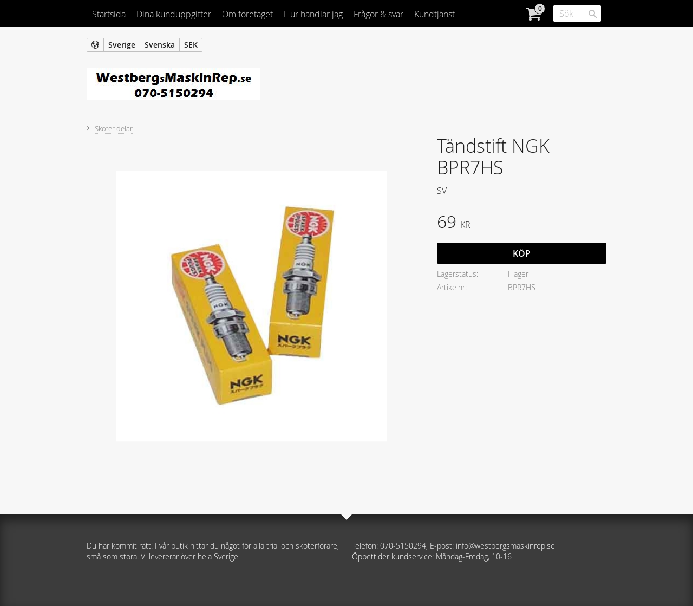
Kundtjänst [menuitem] (434, 14)
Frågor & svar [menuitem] (378, 14)
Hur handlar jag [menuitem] (313, 14)
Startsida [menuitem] (109, 14)
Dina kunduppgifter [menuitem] (173, 14)
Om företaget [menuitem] (247, 14)
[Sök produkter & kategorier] (577, 13)
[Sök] (593, 14)
